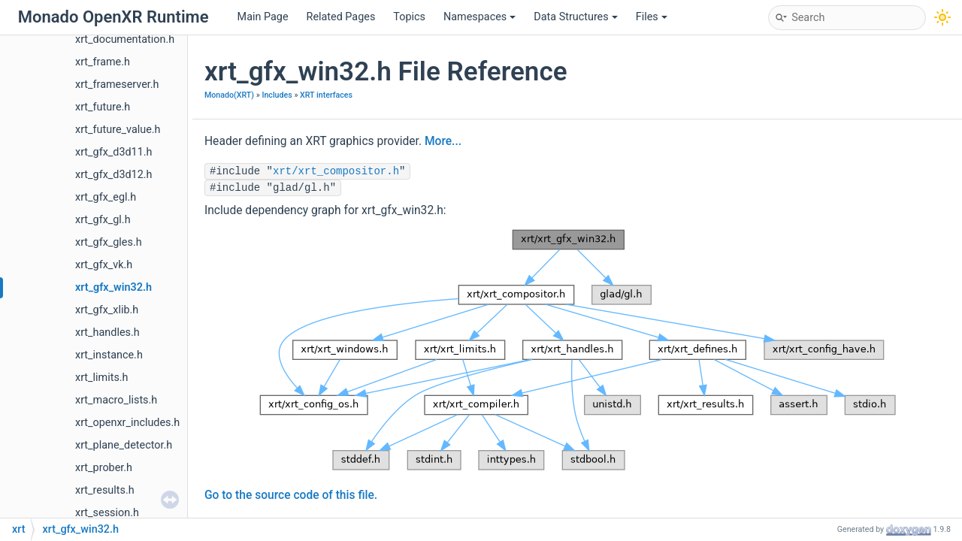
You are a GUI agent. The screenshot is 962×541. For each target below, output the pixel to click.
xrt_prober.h (103, 467)
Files (651, 17)
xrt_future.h (102, 107)
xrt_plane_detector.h (123, 445)
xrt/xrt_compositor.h (336, 171)
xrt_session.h (107, 512)
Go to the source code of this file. (290, 495)
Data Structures (575, 17)
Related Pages (341, 17)
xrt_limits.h (102, 377)
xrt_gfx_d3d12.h (114, 174)
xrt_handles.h (107, 332)
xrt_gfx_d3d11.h (114, 152)
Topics (409, 17)
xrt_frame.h (102, 62)
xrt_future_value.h (118, 129)
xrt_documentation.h (124, 39)
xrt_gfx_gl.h (103, 219)
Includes (277, 95)
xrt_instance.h (109, 355)
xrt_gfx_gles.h (108, 242)
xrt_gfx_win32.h (113, 287)
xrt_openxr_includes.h (127, 422)
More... (443, 141)
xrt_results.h (105, 490)
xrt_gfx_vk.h (103, 264)
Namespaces (479, 17)
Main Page (263, 17)
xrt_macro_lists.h (116, 400)
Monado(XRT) (229, 95)
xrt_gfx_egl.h (105, 197)
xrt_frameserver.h (117, 84)
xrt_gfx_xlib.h (106, 310)
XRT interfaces (326, 95)
